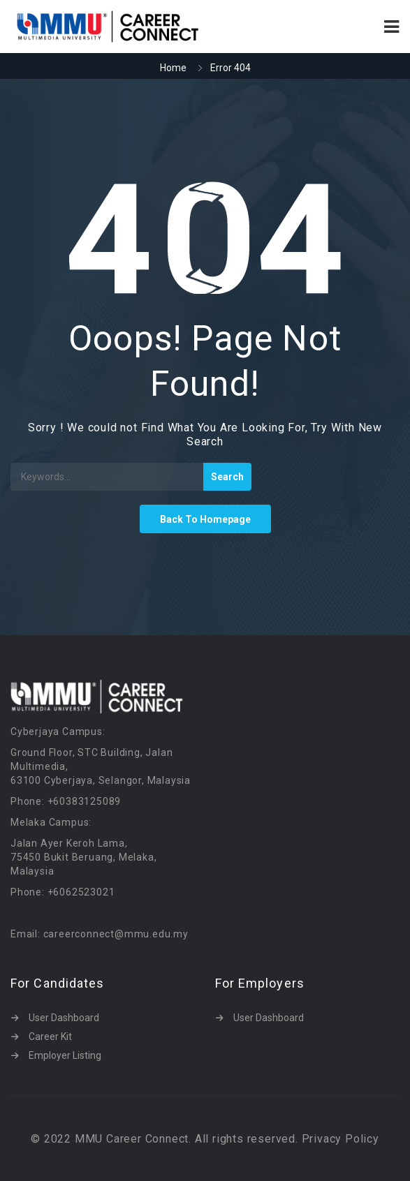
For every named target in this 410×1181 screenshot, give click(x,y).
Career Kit (50, 1036)
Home (173, 67)
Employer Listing (65, 1055)
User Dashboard (64, 1017)
